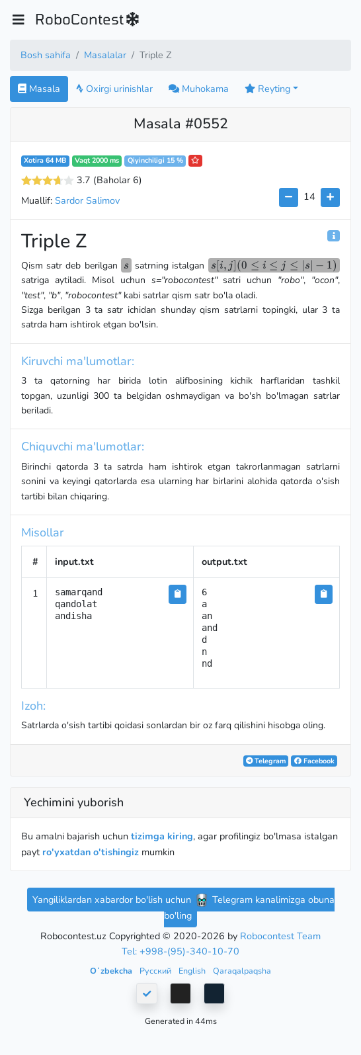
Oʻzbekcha (112, 970)
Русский (156, 970)
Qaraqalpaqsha (242, 970)
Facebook (314, 761)
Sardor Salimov (87, 200)
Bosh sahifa (45, 55)
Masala (39, 88)
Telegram (266, 761)
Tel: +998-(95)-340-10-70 (180, 951)
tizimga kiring (162, 836)
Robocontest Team (280, 936)
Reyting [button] (267, 88)
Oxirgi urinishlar (114, 88)
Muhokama (199, 88)
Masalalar (105, 55)
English (193, 970)
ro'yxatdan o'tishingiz (90, 852)
